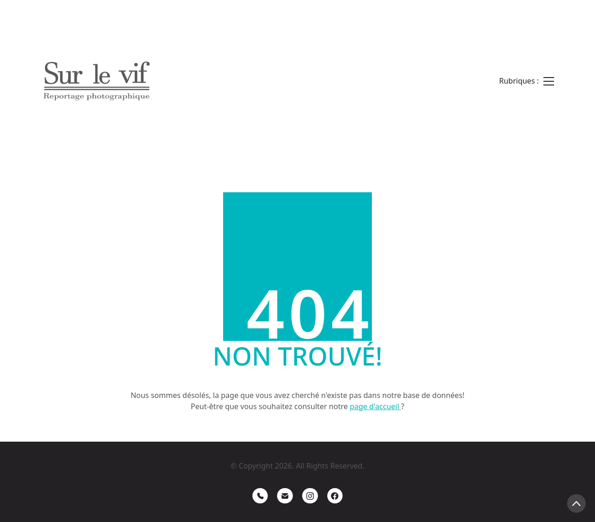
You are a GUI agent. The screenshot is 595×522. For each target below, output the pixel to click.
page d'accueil (375, 406)
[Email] (285, 496)
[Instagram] (310, 496)
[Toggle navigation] (526, 81)
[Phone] (260, 496)
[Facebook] (335, 496)
